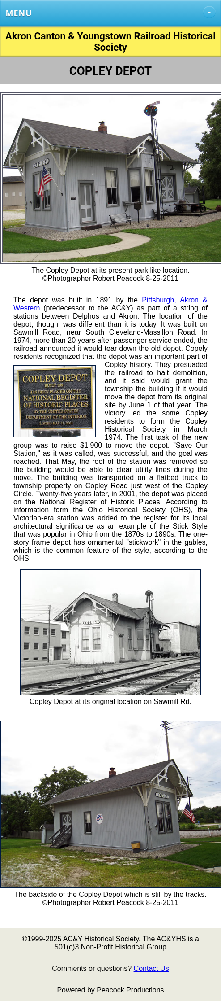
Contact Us (151, 968)
